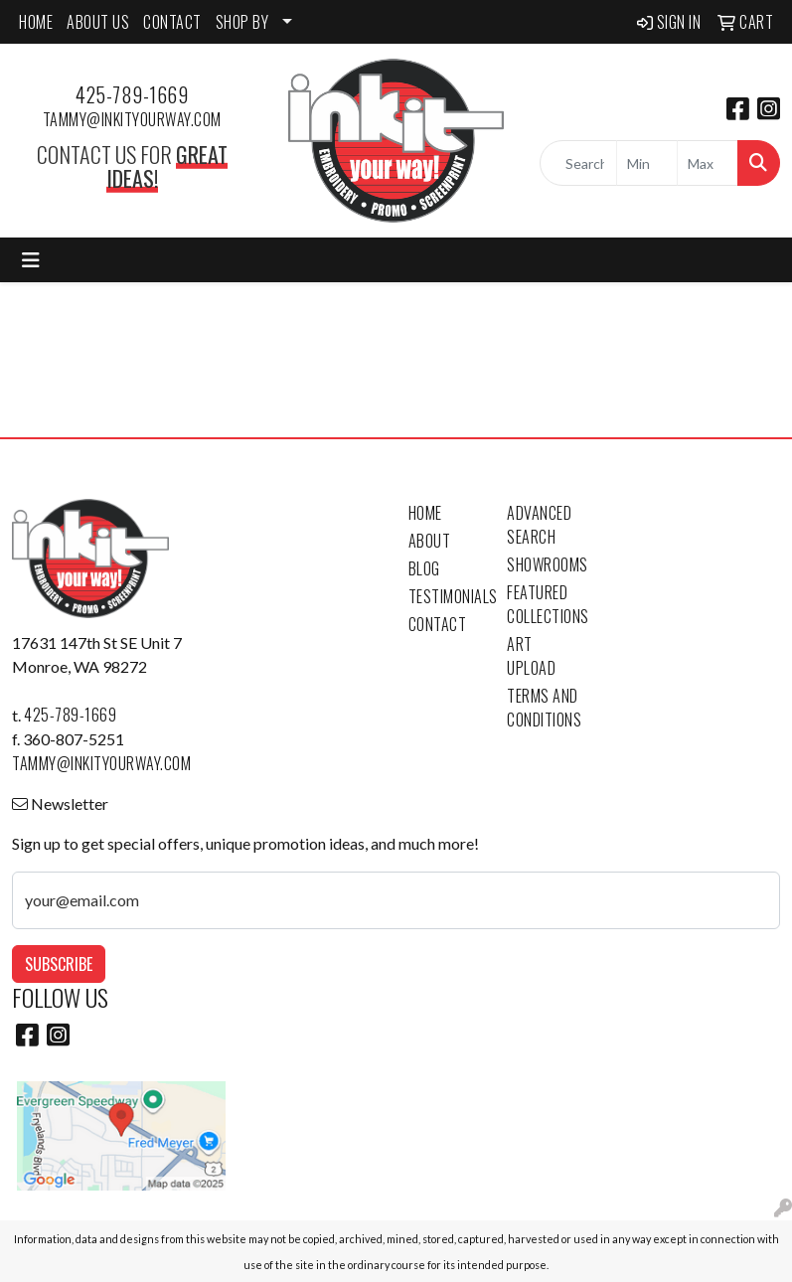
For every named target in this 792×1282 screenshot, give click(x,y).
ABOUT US (98, 22)
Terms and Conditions (544, 707)
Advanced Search (539, 525)
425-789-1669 (132, 94)
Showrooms (544, 564)
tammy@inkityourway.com (132, 119)
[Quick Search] (578, 163)
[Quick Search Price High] (707, 163)
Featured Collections (544, 604)
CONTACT (172, 22)
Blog (424, 568)
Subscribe (58, 964)
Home (425, 513)
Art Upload (531, 656)
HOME (36, 22)
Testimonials (446, 596)
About (429, 541)
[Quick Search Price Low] (647, 163)
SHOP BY (242, 22)
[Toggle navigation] (31, 259)
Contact (437, 624)
